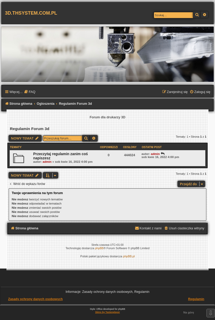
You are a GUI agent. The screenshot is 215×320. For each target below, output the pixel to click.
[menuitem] (29, 92)
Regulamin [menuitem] (196, 299)
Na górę (188, 312)
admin (47, 161)
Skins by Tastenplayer (107, 312)
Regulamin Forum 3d (29, 128)
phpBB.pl (129, 256)
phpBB (99, 248)
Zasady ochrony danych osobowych (35, 299)
